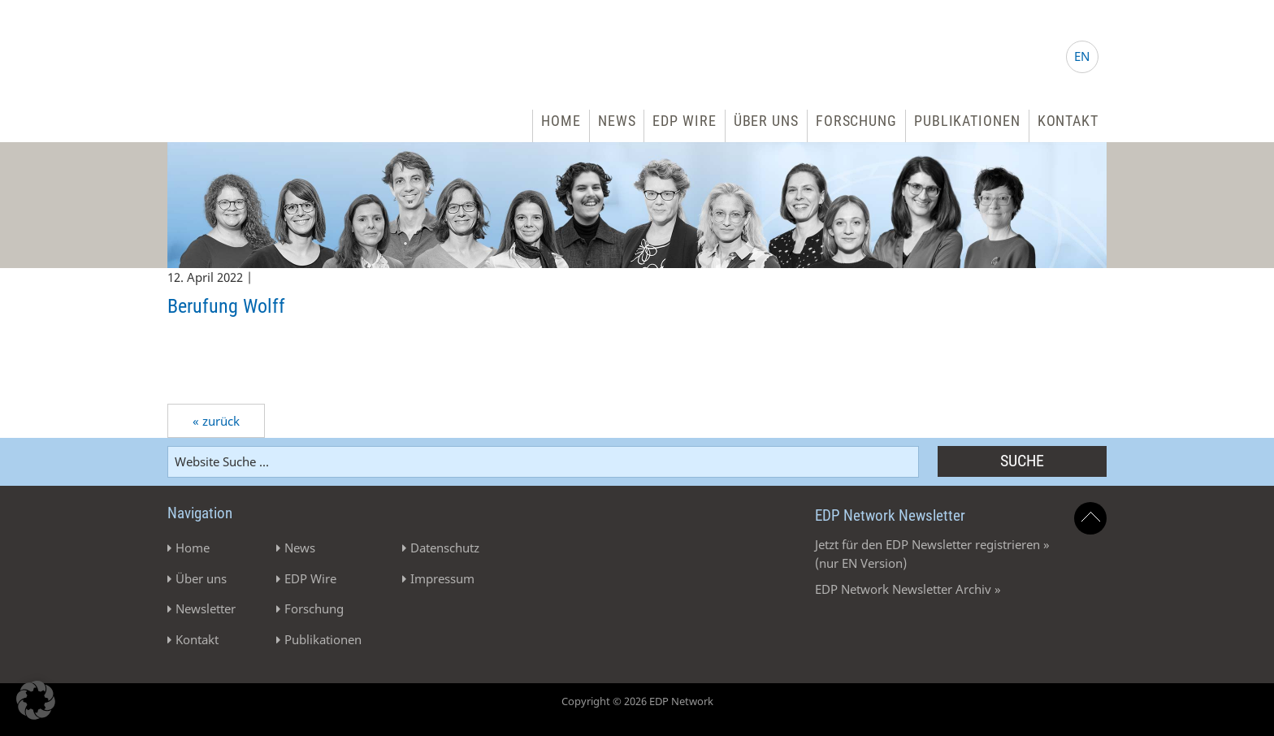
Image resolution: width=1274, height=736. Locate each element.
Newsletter (206, 608)
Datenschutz (444, 547)
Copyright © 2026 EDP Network (637, 701)
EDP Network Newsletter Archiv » (908, 589)
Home (561, 120)
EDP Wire (684, 120)
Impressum (442, 578)
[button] (36, 700)
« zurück (216, 421)
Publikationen (967, 120)
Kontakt (1068, 120)
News (617, 120)
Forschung (856, 120)
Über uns (766, 120)
